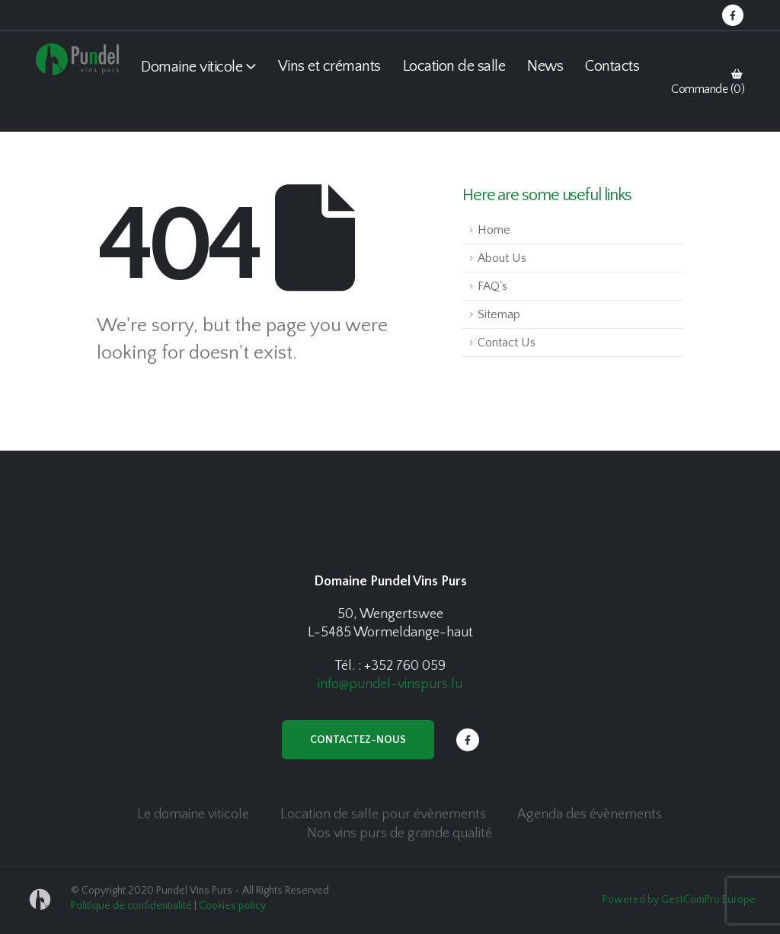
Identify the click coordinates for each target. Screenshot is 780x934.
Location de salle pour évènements (383, 814)
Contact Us (506, 342)
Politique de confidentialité (131, 906)
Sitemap (499, 314)
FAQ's (492, 286)
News (545, 66)
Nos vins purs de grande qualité (399, 833)
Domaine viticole (191, 67)
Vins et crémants (329, 66)
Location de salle (454, 66)
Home (494, 230)
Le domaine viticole (193, 814)
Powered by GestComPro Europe (679, 900)
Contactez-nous (358, 740)
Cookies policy (232, 906)
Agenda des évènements (589, 814)
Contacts (612, 66)
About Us (502, 258)
